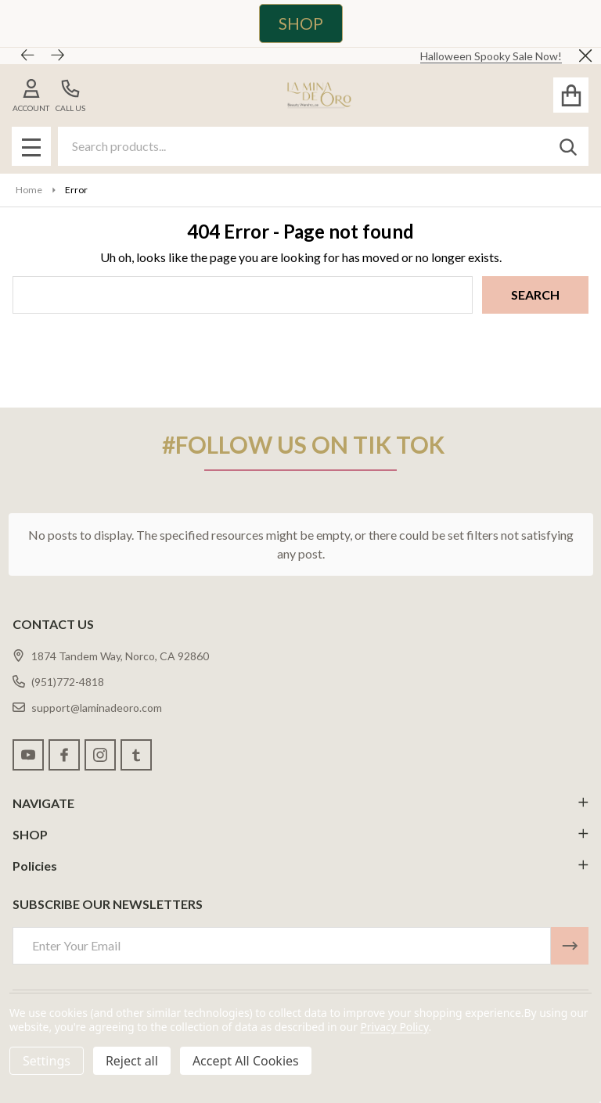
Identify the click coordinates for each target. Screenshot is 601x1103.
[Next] (57, 55)
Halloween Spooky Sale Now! (491, 56)
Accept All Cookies (246, 1060)
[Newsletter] (569, 946)
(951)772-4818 (58, 681)
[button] (293, 23)
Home (29, 190)
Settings (46, 1060)
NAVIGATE (300, 803)
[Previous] (28, 55)
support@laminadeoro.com (87, 707)
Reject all (132, 1060)
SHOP (301, 23)
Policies (300, 865)
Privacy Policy (394, 1026)
